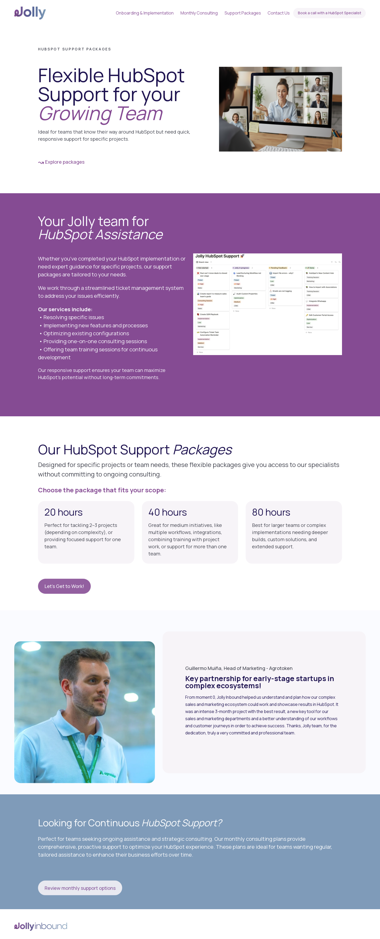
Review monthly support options (80, 906)
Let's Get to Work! (64, 605)
